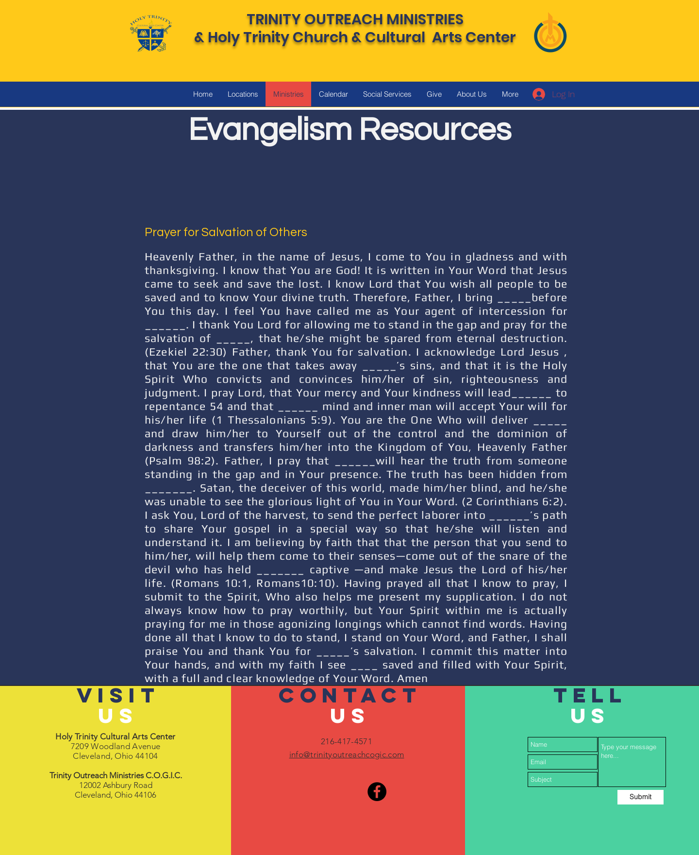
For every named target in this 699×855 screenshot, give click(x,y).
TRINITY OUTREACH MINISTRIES (355, 19)
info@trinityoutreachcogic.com (346, 754)
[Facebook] (376, 791)
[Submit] (640, 797)
